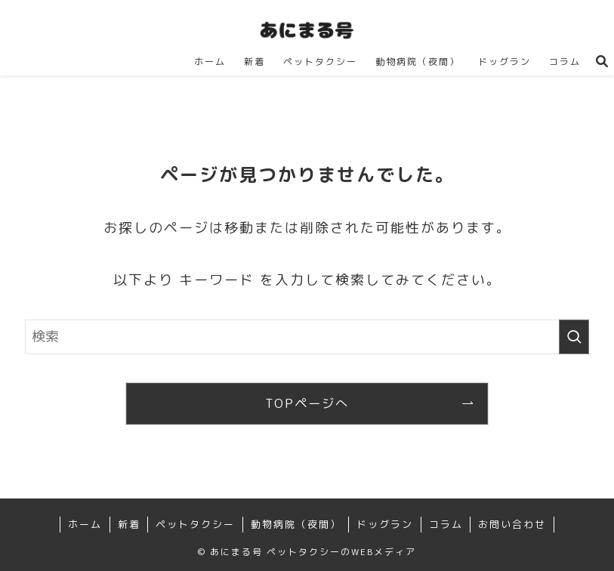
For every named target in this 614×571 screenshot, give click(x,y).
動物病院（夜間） (296, 524)
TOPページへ (307, 403)
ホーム (85, 524)
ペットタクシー (195, 524)
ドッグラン (384, 524)
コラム (446, 524)
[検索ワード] (307, 336)
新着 (129, 524)
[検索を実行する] (574, 336)
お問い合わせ (512, 524)
